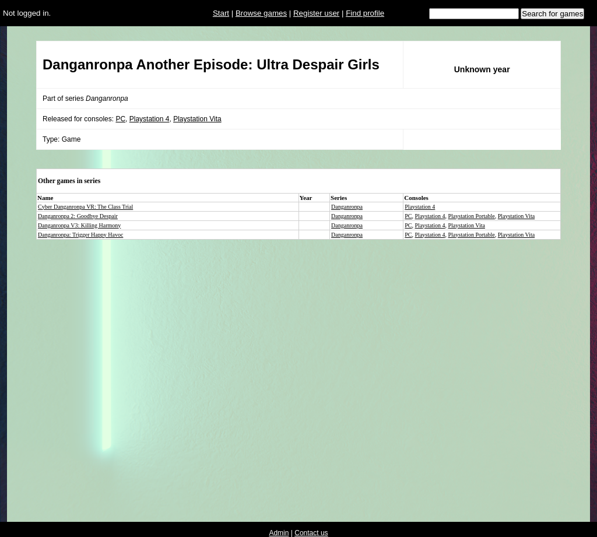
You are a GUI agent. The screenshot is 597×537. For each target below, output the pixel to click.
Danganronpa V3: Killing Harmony (79, 225)
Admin (279, 533)
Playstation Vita (197, 119)
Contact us (311, 533)
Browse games (261, 13)
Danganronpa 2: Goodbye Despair (78, 216)
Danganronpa (347, 206)
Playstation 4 (149, 119)
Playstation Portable (471, 216)
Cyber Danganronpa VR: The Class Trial (85, 206)
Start (221, 13)
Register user (316, 13)
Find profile (365, 13)
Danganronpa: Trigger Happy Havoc (80, 234)
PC (120, 119)
